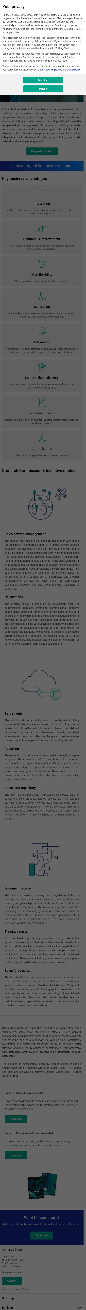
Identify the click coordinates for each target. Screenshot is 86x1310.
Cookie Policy (73, 69)
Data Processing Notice (50, 69)
